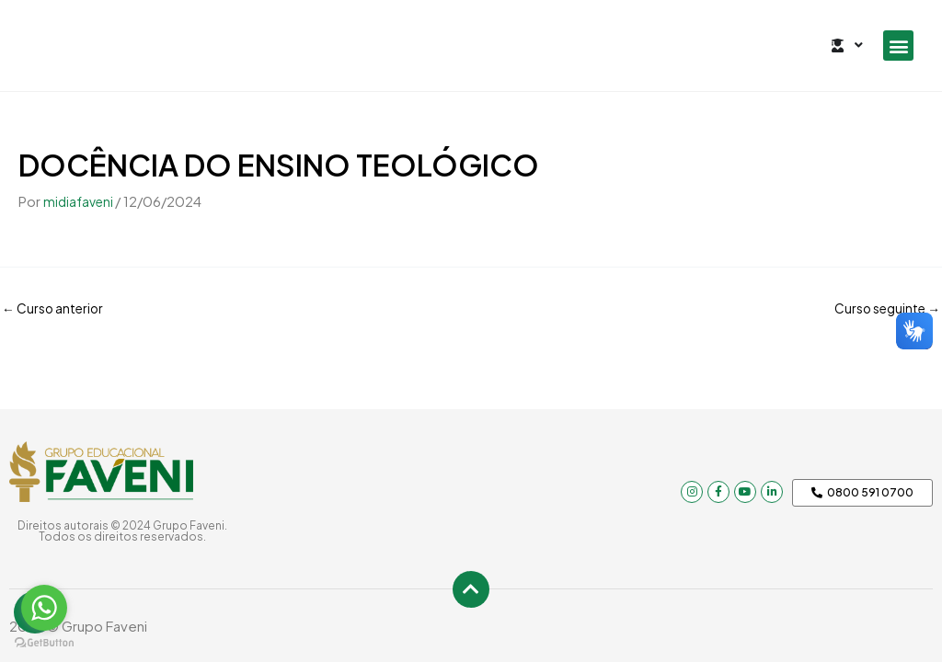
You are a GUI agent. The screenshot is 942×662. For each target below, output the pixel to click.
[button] (898, 45)
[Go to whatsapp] (44, 608)
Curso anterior (56, 307)
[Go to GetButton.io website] (44, 643)
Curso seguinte (881, 307)
